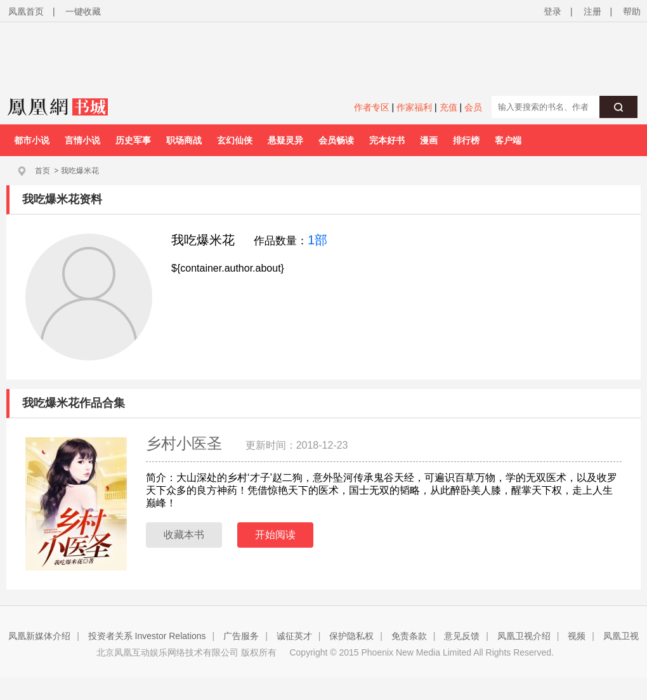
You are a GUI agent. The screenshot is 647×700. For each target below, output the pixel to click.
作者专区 (371, 107)
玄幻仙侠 (234, 140)
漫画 (429, 140)
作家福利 (414, 107)
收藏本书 (184, 534)
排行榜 (466, 140)
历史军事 (133, 140)
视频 (576, 636)
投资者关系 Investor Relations (147, 636)
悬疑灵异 (285, 140)
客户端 (508, 140)
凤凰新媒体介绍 (39, 636)
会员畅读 (336, 140)
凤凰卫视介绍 (524, 636)
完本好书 (387, 140)
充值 (448, 107)
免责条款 (409, 636)
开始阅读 (275, 534)
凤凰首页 (26, 11)
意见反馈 (462, 636)
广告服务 (241, 636)
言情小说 (82, 140)
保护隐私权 (351, 636)
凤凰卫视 (621, 636)
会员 (473, 107)
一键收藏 (83, 11)
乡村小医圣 (186, 443)
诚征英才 (294, 636)
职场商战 (184, 140)
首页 (42, 170)
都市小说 (31, 140)
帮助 (632, 11)
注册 (592, 11)
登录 (552, 11)
